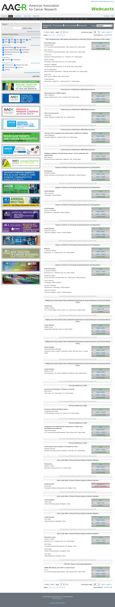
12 (57, 35)
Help (112, 16)
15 (64, 35)
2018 (56, 19)
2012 (81, 19)
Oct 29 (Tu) (42, 19)
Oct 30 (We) (50, 19)
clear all (33, 37)
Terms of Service (57, 598)
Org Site (36, 16)
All (2, 19)
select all (38, 37)
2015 (68, 19)
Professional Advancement (12, 52)
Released (7, 59)
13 (60, 35)
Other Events (8, 54)
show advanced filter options (32, 72)
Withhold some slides (22, 65)
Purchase (106, 16)
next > (104, 32)
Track (27, 16)
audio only (100, 309)
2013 (77, 19)
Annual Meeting (9, 47)
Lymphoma (26, 52)
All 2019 (11, 19)
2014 (73, 19)
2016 (64, 19)
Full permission (9, 65)
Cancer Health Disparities (12, 49)
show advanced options (33, 31)
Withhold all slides (10, 67)
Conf (17, 16)
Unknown (7, 69)
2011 (86, 19)
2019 (6, 39)
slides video (100, 96)
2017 (60, 19)
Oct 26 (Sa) (18, 19)
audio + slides (101, 46)
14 (62, 35)
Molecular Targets (21, 47)
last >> (109, 32)
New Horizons (26, 49)
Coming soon (16, 59)
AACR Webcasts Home (107, 1)
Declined (20, 67)
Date (10, 16)
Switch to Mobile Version (57, 603)
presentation (58, 25)
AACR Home (95, 1)
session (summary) (70, 25)
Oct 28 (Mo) (34, 19)
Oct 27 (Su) (26, 19)
